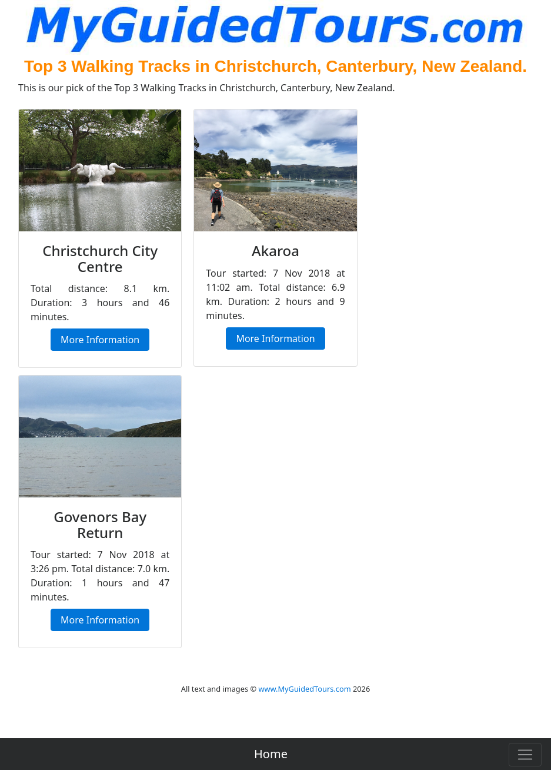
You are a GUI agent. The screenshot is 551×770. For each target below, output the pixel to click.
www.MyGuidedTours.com (304, 688)
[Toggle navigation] (525, 754)
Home (271, 754)
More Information (100, 339)
